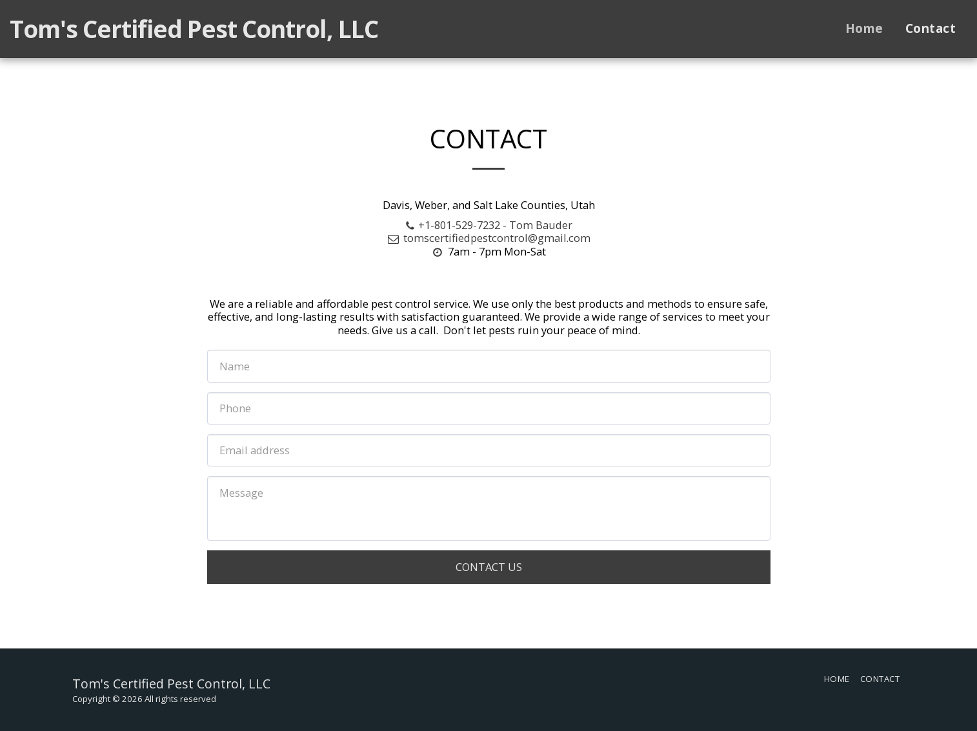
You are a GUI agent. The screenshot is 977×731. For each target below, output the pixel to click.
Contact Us (489, 566)
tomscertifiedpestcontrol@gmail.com (488, 237)
